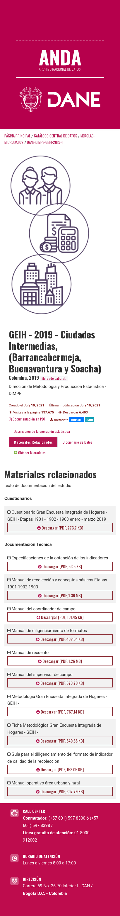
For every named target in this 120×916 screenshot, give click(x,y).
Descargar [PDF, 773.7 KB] (60, 528)
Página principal (17, 136)
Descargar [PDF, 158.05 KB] (60, 769)
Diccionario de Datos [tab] (77, 442)
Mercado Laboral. (54, 378)
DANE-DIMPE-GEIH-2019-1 (45, 142)
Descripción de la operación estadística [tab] (42, 431)
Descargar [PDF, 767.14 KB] (60, 712)
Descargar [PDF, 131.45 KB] (60, 617)
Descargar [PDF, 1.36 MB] (60, 595)
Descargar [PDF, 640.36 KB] (60, 741)
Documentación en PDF (27, 418)
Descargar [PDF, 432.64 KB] (60, 639)
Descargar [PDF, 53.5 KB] (60, 566)
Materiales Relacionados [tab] (33, 442)
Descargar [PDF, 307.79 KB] (60, 791)
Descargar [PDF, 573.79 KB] (60, 683)
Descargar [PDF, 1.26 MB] (60, 661)
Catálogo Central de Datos (55, 136)
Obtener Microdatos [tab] (30, 452)
